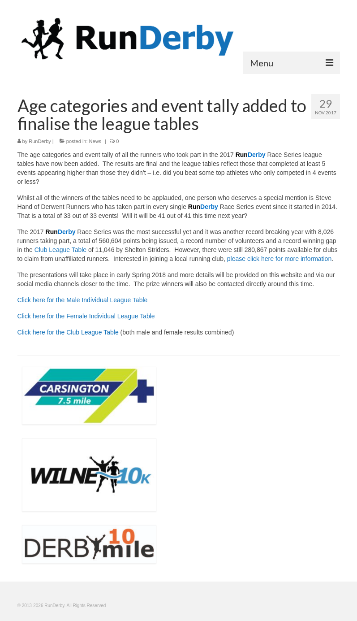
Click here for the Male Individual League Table (82, 300)
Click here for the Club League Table (68, 332)
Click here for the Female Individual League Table (86, 316)
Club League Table (60, 249)
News (95, 141)
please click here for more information (279, 258)
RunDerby (40, 141)
